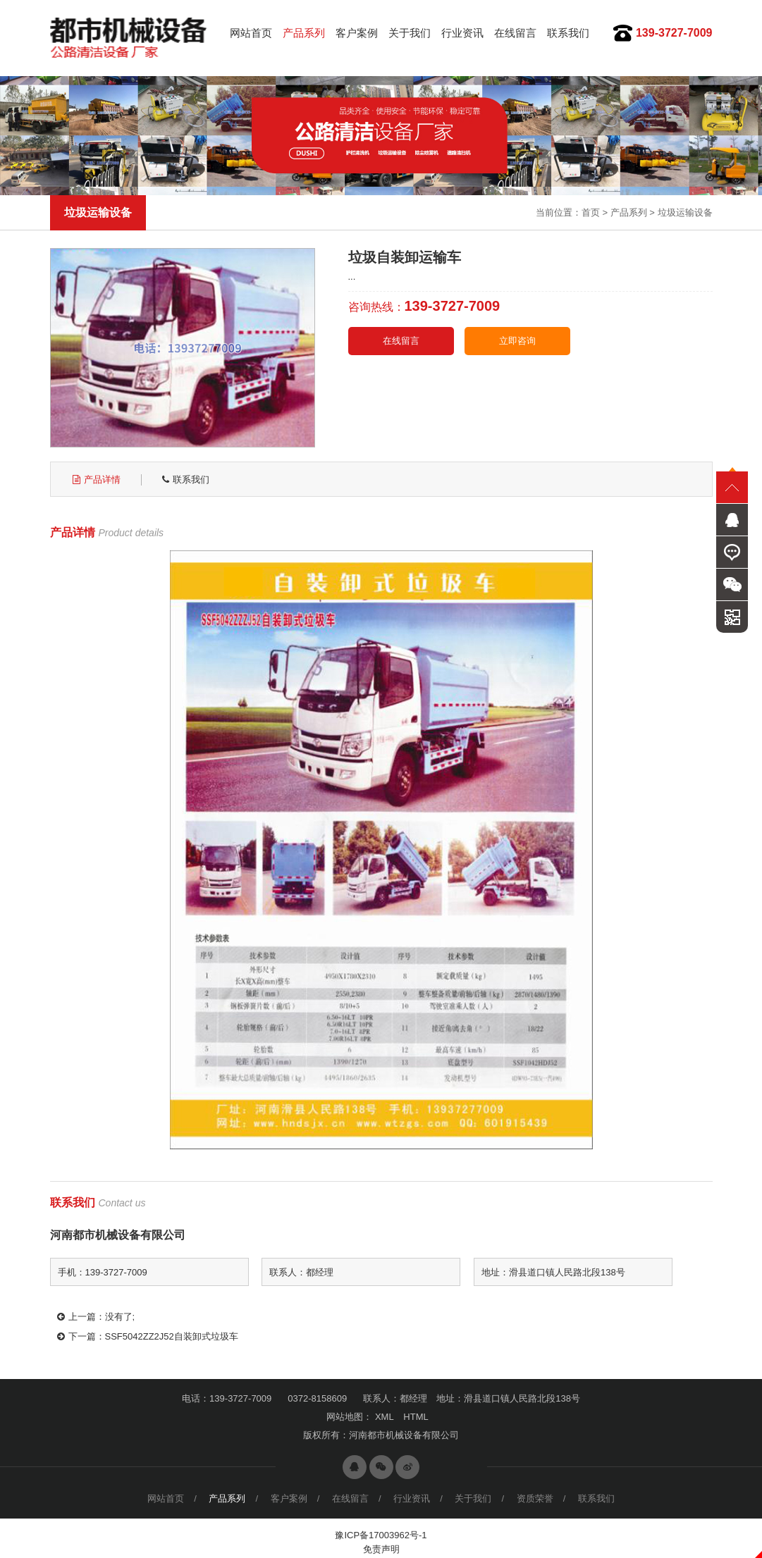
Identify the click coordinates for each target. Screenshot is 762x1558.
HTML (415, 1416)
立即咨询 (517, 340)
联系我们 (568, 33)
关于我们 (409, 33)
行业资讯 (462, 33)
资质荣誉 (535, 1498)
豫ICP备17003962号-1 (380, 1535)
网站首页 (251, 33)
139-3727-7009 (674, 33)
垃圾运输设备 (685, 212)
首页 (591, 212)
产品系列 (304, 33)
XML (384, 1416)
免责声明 (381, 1549)
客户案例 (357, 33)
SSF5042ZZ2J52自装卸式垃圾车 (171, 1336)
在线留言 (515, 33)
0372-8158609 (317, 1398)
